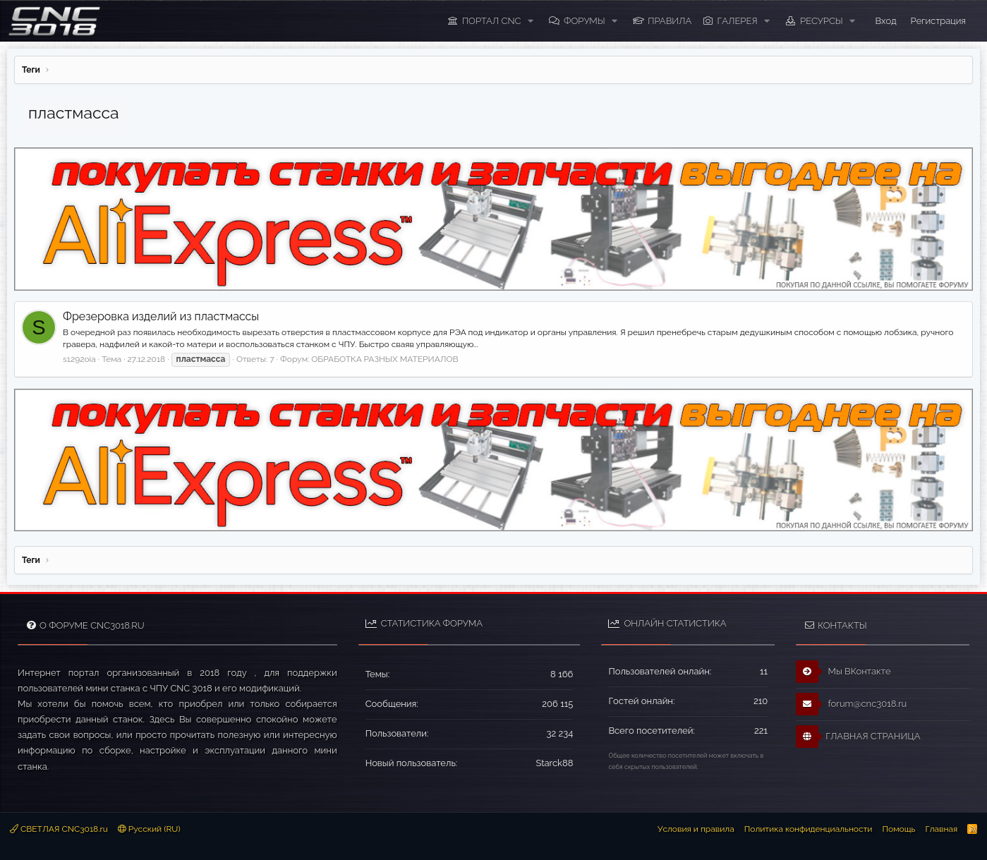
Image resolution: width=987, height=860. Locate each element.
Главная (941, 829)
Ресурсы (821, 21)
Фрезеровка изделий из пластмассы (161, 316)
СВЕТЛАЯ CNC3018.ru (59, 829)
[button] (530, 21)
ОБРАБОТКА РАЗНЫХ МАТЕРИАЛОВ (384, 359)
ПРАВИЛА (669, 21)
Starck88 (554, 763)
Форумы (584, 21)
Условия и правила (696, 829)
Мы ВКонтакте (843, 671)
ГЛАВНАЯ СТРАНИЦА (858, 736)
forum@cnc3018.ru (851, 704)
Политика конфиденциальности (808, 829)
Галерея (737, 21)
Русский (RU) (149, 829)
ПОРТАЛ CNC (491, 21)
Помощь (898, 829)
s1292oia (79, 359)
